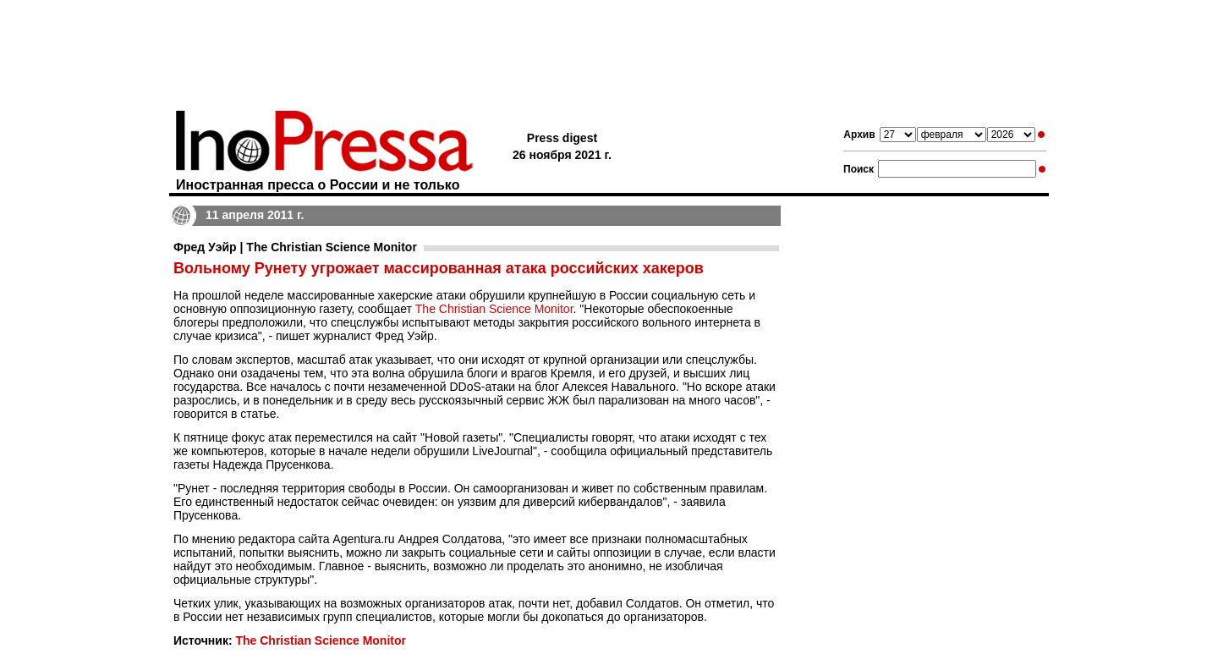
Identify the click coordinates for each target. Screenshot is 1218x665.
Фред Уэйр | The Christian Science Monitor (295, 247)
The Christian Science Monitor (494, 309)
